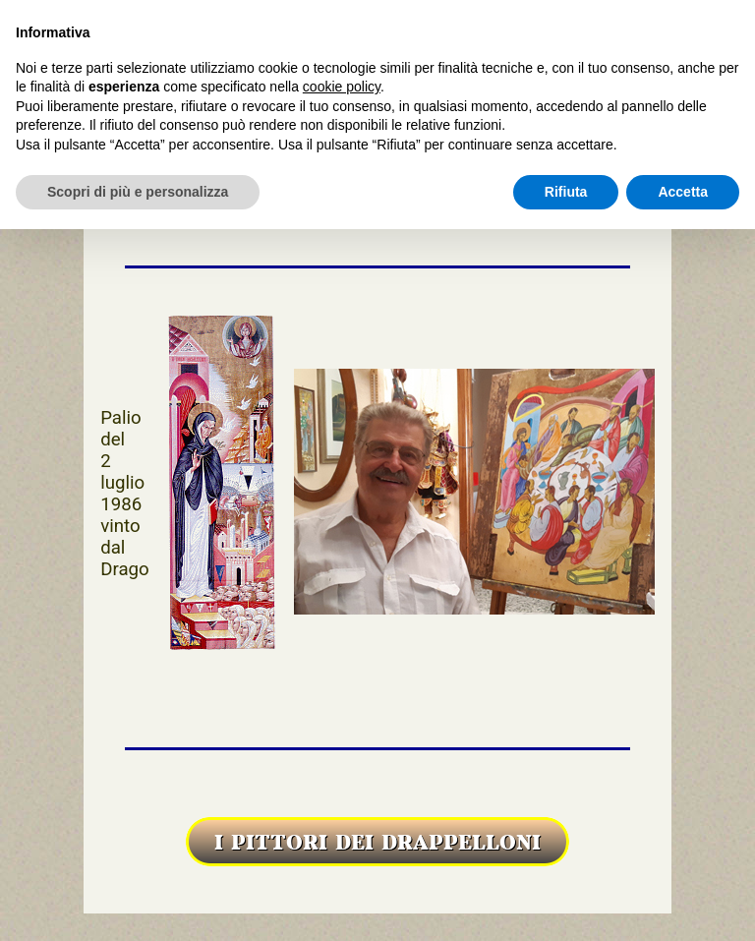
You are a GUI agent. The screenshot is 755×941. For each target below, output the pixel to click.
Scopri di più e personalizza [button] (137, 192)
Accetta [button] (683, 192)
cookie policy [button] (341, 86)
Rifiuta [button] (566, 192)
